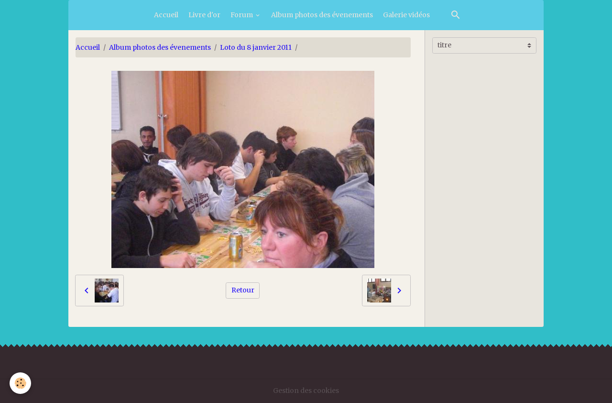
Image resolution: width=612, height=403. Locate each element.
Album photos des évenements (322, 15)
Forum (242, 15)
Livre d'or (204, 15)
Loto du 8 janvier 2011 (256, 47)
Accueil (166, 15)
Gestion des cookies (306, 390)
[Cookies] (20, 383)
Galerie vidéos (406, 15)
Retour (242, 290)
